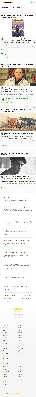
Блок (19, 330)
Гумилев (20, 337)
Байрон (4, 366)
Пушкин (4, 323)
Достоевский (6, 328)
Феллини (20, 379)
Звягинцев (20, 369)
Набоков (20, 335)
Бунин (4, 346)
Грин (4, 345)
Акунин (19, 350)
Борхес (4, 377)
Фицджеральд (6, 371)
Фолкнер (5, 369)
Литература (4, 13)
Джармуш (20, 376)
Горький (20, 340)
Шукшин (5, 348)
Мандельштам (21, 333)
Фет (4, 340)
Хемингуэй (5, 367)
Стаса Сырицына (16, 393)
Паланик (5, 379)
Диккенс (5, 376)
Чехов (19, 323)
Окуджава (5, 361)
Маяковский (21, 328)
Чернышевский (6, 333)
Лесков (20, 325)
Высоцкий (5, 363)
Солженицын (6, 355)
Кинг (4, 382)
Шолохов (5, 343)
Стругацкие (5, 351)
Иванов (20, 351)
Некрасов (5, 337)
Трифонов (5, 358)
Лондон (4, 374)
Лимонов (20, 346)
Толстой (5, 327)
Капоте (4, 384)
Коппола (20, 371)
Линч (19, 377)
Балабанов (20, 367)
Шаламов (5, 356)
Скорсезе (20, 374)
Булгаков (20, 332)
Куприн (19, 327)
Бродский (5, 350)
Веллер (20, 353)
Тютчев (4, 338)
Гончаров (5, 335)
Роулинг (5, 381)
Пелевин (20, 345)
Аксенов (5, 360)
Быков (19, 355)
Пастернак (5, 353)
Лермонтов (5, 325)
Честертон (5, 372)
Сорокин (20, 343)
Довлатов (20, 348)
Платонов (20, 338)
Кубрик (20, 372)
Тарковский (21, 366)
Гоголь (4, 330)
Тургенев (5, 332)
